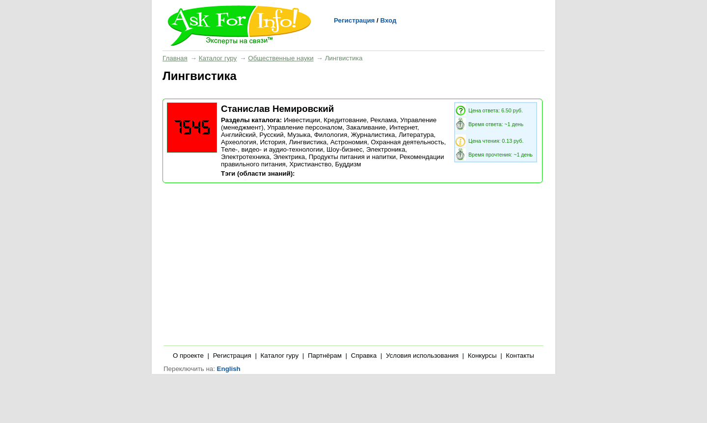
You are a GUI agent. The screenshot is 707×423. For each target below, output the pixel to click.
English (229, 368)
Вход (388, 20)
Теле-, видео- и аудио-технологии (272, 149)
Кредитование (345, 120)
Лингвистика (308, 142)
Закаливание (366, 127)
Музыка (298, 134)
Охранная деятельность (407, 142)
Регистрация (354, 20)
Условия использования (422, 355)
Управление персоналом (304, 127)
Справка (364, 355)
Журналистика (373, 134)
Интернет (403, 127)
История (272, 142)
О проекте (188, 355)
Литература (416, 134)
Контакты (520, 355)
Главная (175, 58)
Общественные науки (280, 58)
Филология (331, 134)
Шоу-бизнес (344, 149)
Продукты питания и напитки (352, 156)
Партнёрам (325, 355)
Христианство (310, 164)
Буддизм (348, 164)
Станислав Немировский (277, 109)
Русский (271, 134)
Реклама (383, 120)
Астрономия (348, 142)
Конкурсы (482, 355)
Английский (238, 134)
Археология (238, 142)
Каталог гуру (218, 58)
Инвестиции (302, 120)
